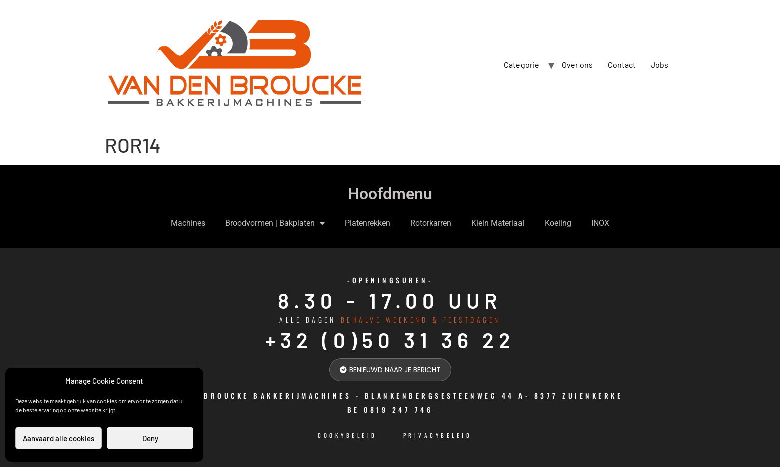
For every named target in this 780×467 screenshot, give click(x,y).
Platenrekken (367, 223)
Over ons (577, 64)
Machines (188, 223)
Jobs (659, 64)
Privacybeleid (437, 435)
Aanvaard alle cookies (58, 438)
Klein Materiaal (498, 223)
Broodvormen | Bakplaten (275, 223)
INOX (600, 223)
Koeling (558, 223)
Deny (150, 438)
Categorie (521, 64)
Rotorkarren (430, 223)
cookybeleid (347, 435)
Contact (622, 64)
